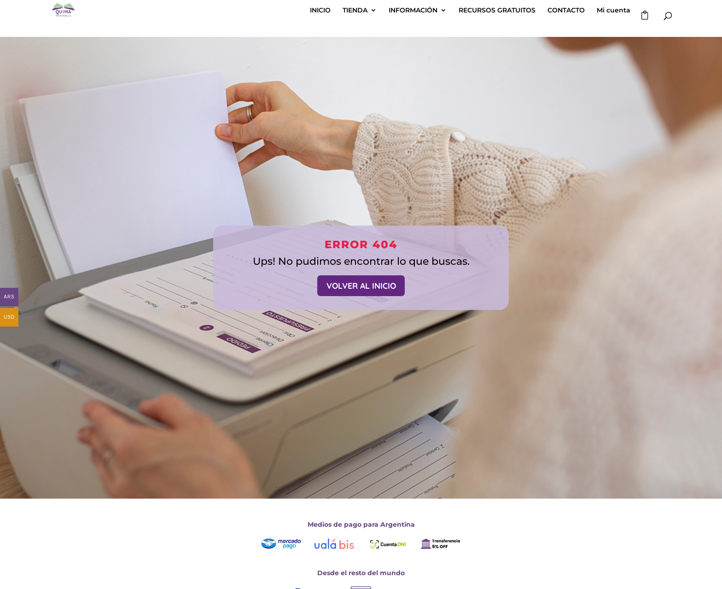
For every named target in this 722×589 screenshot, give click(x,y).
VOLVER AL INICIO (361, 285)
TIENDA (355, 10)
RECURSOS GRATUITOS (497, 10)
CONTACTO (566, 10)
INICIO (320, 10)
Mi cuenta (613, 10)
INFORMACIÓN (413, 10)
